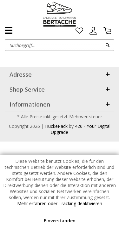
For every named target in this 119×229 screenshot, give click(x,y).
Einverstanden (60, 221)
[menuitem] (79, 30)
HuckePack (56, 126)
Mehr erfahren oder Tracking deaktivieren (59, 203)
